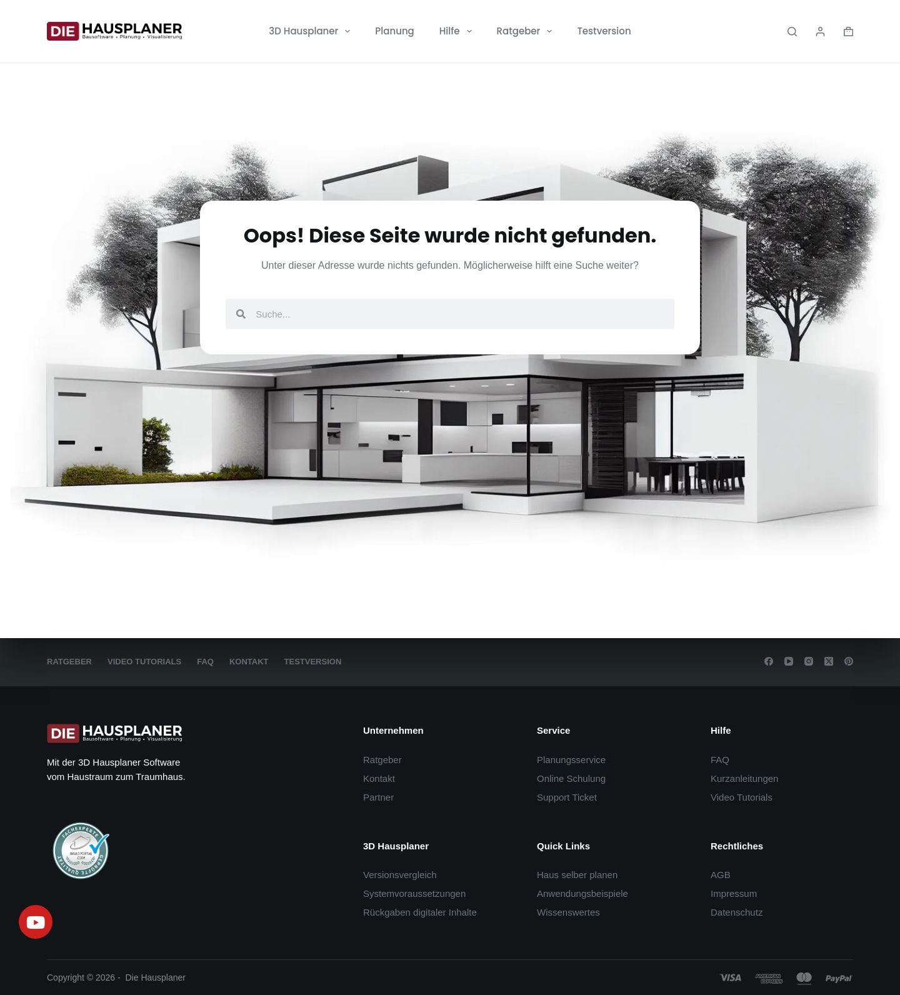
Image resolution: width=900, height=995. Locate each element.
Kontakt (249, 661)
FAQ (205, 661)
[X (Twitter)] (828, 661)
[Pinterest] (848, 661)
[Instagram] (808, 661)
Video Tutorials (144, 661)
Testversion (604, 31)
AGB (721, 874)
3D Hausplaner (312, 31)
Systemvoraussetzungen (414, 893)
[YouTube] (788, 661)
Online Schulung (571, 778)
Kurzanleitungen (744, 778)
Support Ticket (567, 797)
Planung (394, 31)
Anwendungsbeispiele (582, 893)
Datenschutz (736, 912)
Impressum (734, 893)
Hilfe (458, 31)
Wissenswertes (568, 912)
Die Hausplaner (156, 977)
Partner (378, 797)
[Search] (792, 31)
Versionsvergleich (400, 874)
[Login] (820, 31)
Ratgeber (527, 31)
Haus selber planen (577, 874)
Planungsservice (571, 759)
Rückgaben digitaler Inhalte (420, 912)
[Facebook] (768, 661)
